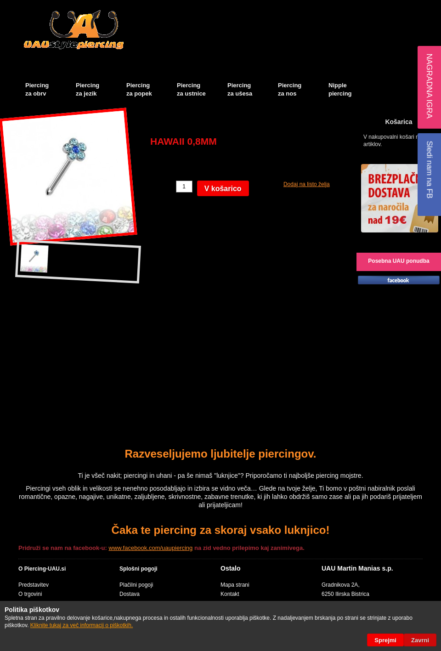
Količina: (162, 186)
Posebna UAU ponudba (398, 261)
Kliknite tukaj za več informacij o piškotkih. (81, 625)
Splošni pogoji (138, 569)
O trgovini (30, 594)
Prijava (427, 7)
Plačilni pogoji (136, 585)
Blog (406, 7)
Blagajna (384, 7)
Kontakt (229, 594)
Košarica (356, 7)
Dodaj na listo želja (306, 184)
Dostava (129, 594)
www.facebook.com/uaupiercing (151, 547)
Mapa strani (234, 585)
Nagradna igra (429, 86)
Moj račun (321, 7)
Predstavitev (33, 585)
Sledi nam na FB (429, 169)
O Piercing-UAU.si (42, 569)
